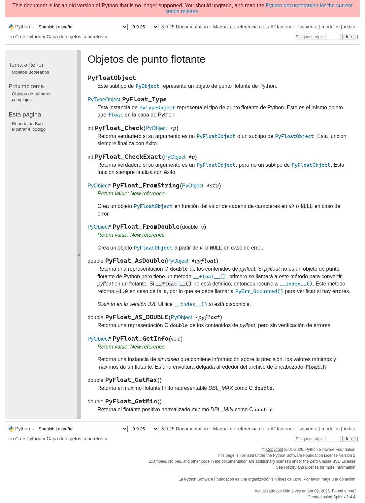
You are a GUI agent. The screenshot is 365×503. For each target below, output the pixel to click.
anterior (286, 26)
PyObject (156, 128)
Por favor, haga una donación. (330, 479)
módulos (330, 26)
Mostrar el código (29, 129)
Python (22, 26)
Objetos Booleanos (30, 72)
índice (350, 26)
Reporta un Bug (27, 123)
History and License (301, 467)
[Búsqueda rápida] (318, 37)
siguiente (307, 26)
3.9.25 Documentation (184, 26)
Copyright (274, 449)
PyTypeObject (103, 99)
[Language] (82, 27)
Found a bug (343, 491)
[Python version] (144, 27)
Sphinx (339, 497)
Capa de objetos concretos (75, 36)
